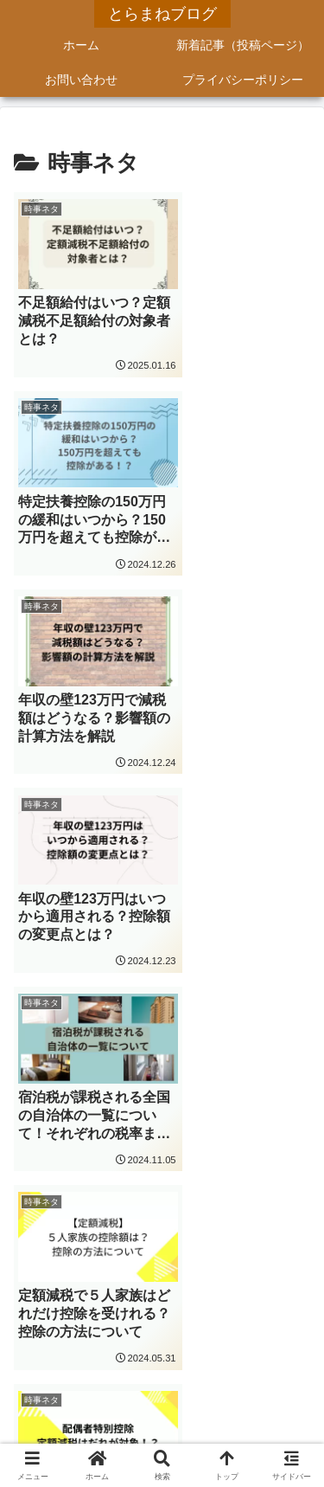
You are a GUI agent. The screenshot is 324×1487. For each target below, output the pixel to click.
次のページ (162, 1169)
